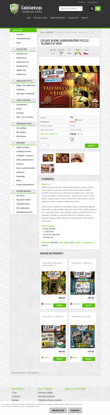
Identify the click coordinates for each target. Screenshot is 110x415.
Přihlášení (82, 2)
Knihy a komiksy (23, 100)
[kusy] (43, 146)
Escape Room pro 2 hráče (80, 316)
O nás (28, 18)
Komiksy (20, 113)
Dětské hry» (21, 74)
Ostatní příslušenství (25, 185)
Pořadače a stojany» (25, 156)
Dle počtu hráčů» (23, 200)
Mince (19, 180)
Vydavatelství (73, 18)
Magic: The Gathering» (26, 85)
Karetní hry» (21, 58)
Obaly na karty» (23, 147)
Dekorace (20, 172)
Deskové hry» (22, 54)
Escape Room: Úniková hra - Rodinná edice (52, 264)
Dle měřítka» (21, 128)
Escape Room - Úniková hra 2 (53, 316)
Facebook (16, 396)
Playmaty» (20, 176)
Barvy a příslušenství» (25, 168)
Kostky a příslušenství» (22, 164)
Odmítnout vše (58, 410)
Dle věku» (20, 196)
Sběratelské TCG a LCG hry (24, 81)
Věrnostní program (57, 18)
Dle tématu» (21, 136)
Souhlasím (75, 410)
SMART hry (21, 70)
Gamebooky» (22, 105)
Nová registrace (93, 2)
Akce (18, 43)
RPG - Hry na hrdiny (24, 117)
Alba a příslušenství (24, 160)
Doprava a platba (40, 18)
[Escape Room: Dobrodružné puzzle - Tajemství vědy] (69, 57)
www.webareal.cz (33, 372)
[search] (92, 9)
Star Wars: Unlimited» (25, 94)
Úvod (42, 32)
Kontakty (84, 18)
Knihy (18, 109)
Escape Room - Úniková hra (81, 263)
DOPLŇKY (20, 143)
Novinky (19, 34)
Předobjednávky (23, 38)
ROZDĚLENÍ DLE (23, 191)
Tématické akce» (23, 204)
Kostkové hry (22, 66)
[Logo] (26, 9)
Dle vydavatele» (23, 208)
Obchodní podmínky (46, 396)
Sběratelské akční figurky (23, 124)
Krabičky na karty (23, 151)
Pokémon (20, 89)
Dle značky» (21, 132)
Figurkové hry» (22, 62)
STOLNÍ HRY (21, 49)
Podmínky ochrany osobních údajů (50, 401)
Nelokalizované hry (24, 212)
